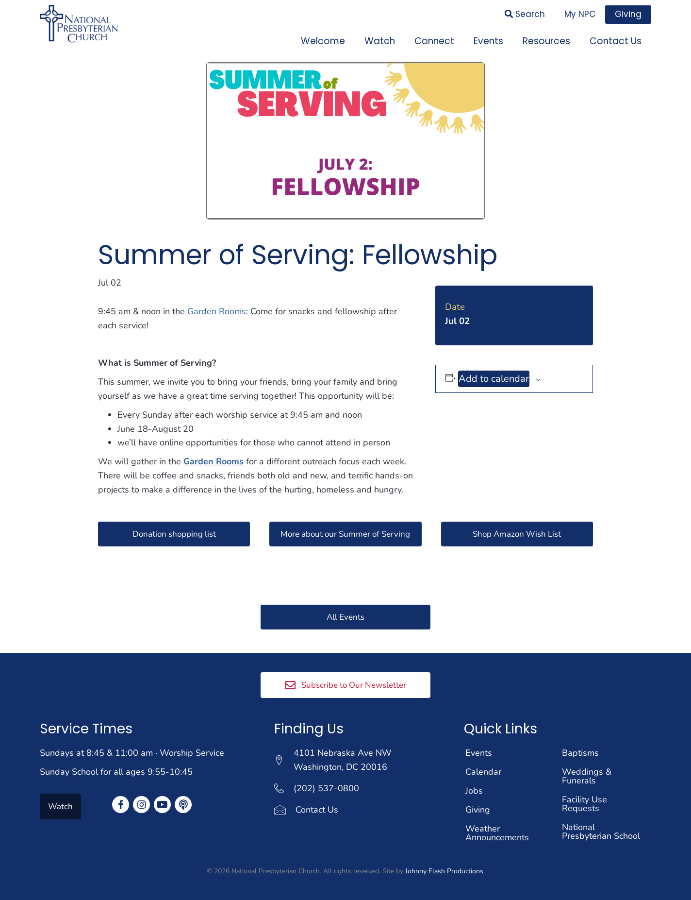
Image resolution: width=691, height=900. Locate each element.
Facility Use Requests (584, 802)
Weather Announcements (497, 831)
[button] (174, 530)
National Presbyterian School (601, 830)
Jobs (474, 789)
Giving (477, 808)
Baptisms (580, 751)
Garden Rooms (216, 308)
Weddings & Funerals (586, 774)
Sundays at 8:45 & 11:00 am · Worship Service (132, 751)
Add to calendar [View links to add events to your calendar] (494, 375)
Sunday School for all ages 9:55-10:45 (116, 770)
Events (478, 751)
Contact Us (317, 808)
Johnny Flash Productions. (445, 869)
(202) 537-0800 (326, 787)
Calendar (483, 770)
